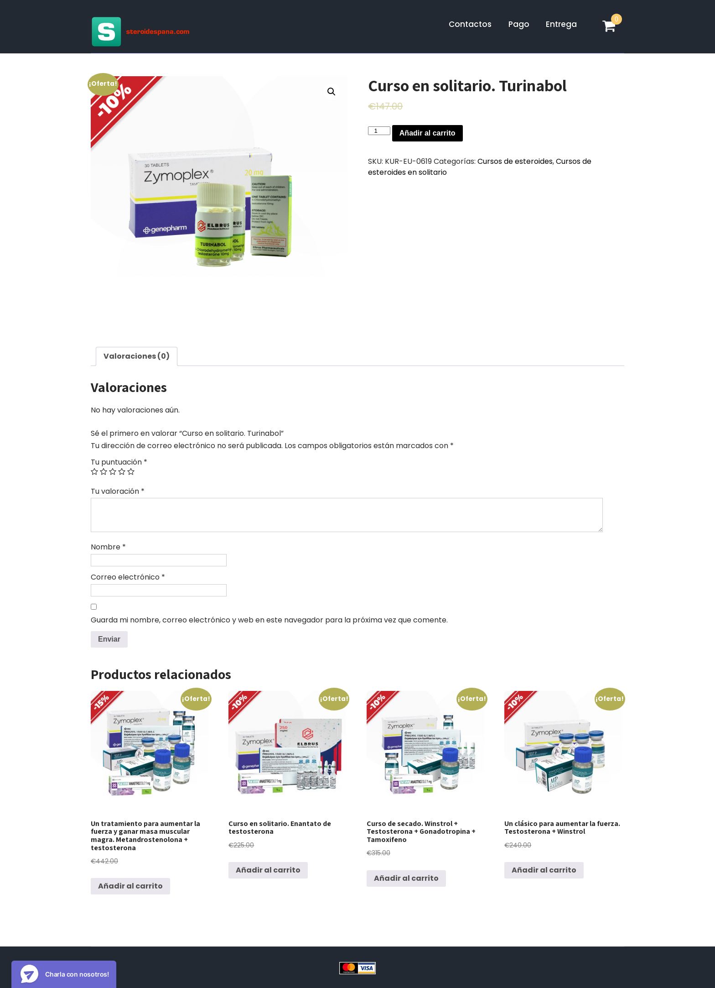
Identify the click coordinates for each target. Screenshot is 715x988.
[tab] (136, 356)
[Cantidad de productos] (379, 130)
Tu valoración (118, 491)
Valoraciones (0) (137, 356)
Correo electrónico (128, 577)
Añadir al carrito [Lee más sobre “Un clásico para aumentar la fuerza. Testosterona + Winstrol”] (544, 870)
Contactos (470, 24)
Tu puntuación (119, 462)
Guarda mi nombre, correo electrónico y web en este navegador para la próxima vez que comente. (269, 620)
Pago (518, 24)
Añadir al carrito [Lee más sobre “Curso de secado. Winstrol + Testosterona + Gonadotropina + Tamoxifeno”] (406, 878)
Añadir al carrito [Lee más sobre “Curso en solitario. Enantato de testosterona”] (268, 870)
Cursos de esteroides (515, 161)
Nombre (108, 547)
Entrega (561, 24)
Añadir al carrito (427, 133)
